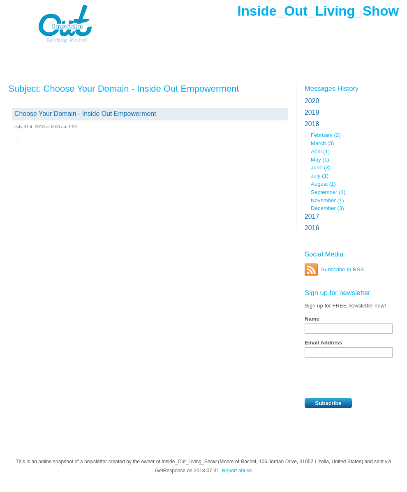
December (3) (327, 208)
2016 (312, 227)
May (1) (320, 160)
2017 (312, 216)
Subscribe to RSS (342, 269)
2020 (312, 100)
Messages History (331, 88)
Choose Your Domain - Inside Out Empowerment (85, 113)
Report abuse (237, 471)
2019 (312, 112)
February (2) (326, 135)
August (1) (323, 184)
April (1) (320, 151)
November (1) (327, 200)
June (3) (321, 167)
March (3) (322, 143)
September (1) (328, 192)
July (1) (319, 176)
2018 (312, 123)
